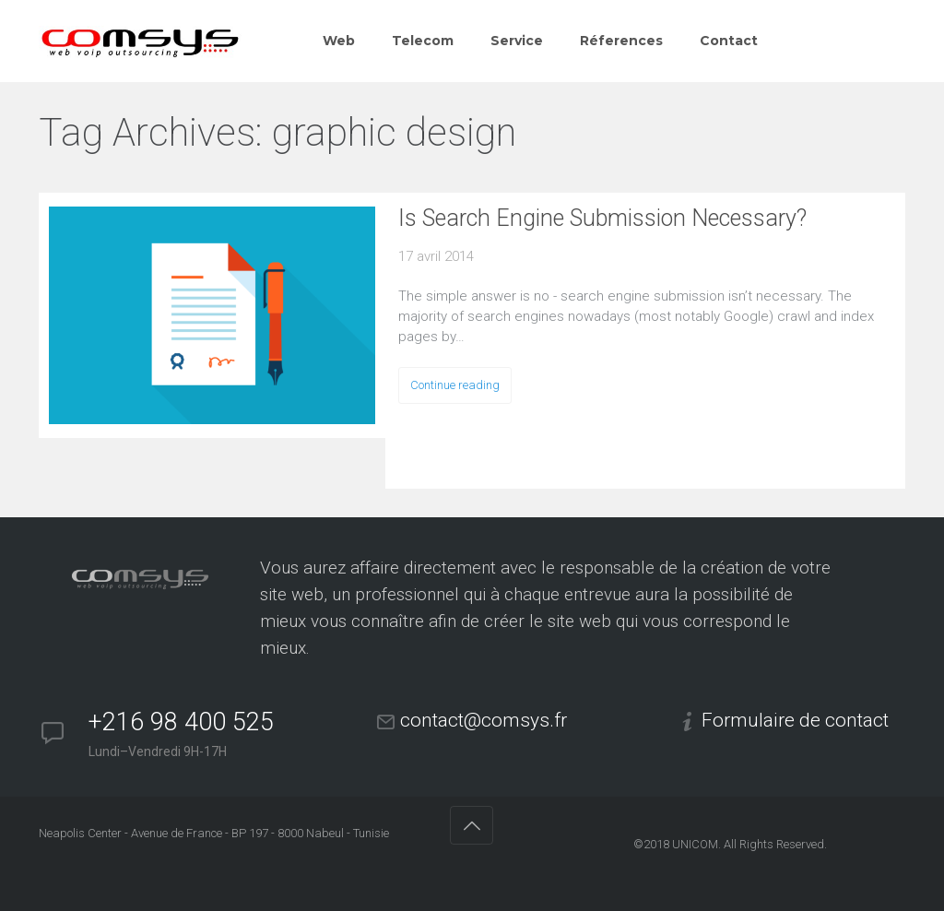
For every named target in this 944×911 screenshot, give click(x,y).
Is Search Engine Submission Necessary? (602, 218)
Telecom (423, 40)
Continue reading (455, 385)
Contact (729, 40)
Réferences (621, 40)
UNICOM (695, 844)
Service (516, 40)
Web (339, 40)
